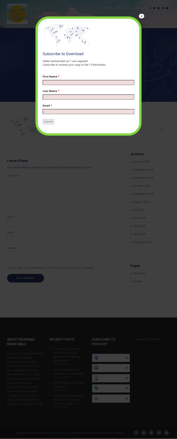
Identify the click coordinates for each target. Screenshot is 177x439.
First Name (51, 76)
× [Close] (141, 16)
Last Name (51, 91)
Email (47, 105)
